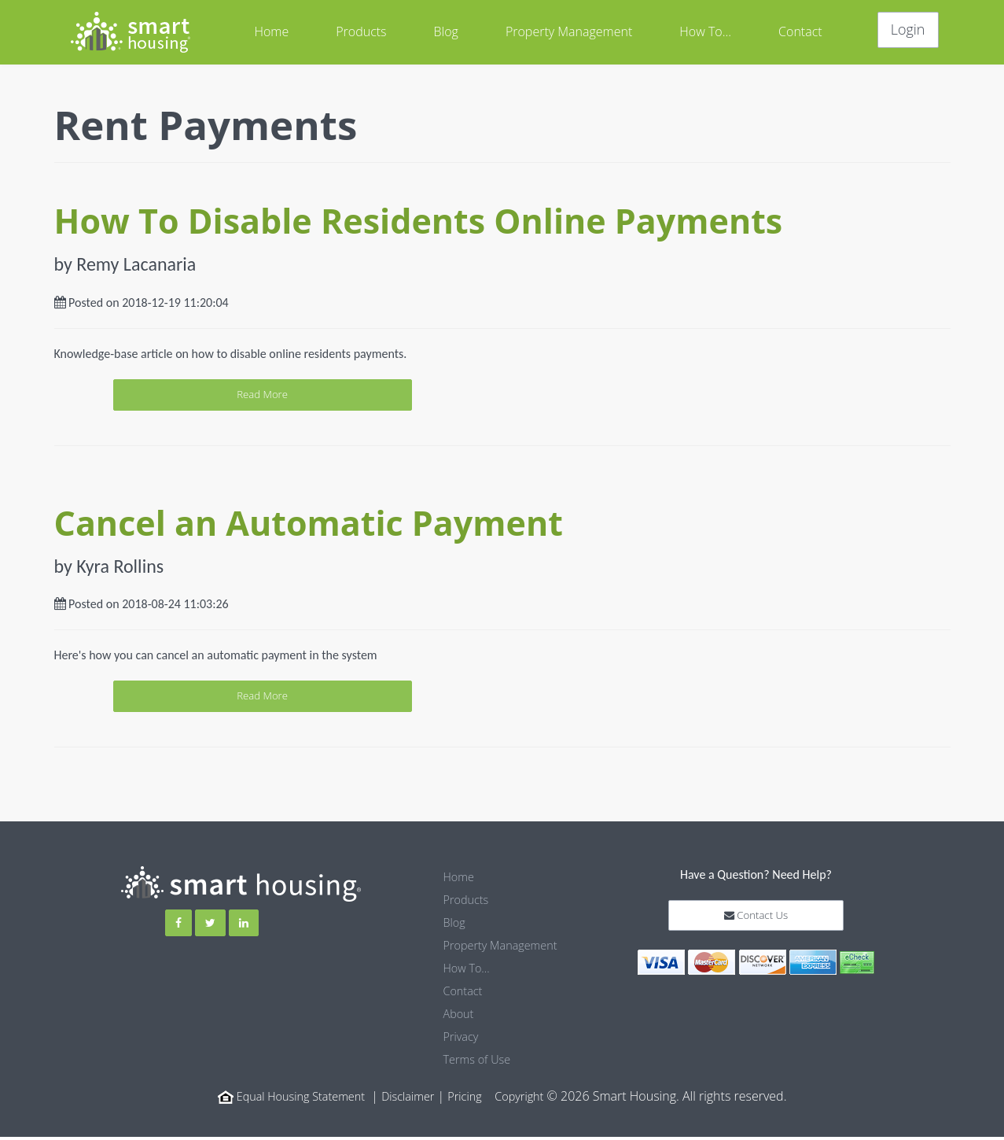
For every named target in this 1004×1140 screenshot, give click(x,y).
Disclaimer (410, 1099)
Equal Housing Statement (293, 1099)
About (460, 1018)
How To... (705, 31)
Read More (502, 396)
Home (271, 31)
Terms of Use (480, 1063)
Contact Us (756, 927)
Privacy (463, 1041)
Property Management (569, 31)
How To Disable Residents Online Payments (418, 220)
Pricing (472, 1099)
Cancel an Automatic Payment (308, 527)
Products (361, 31)
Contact (800, 31)
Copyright (531, 1099)
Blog (446, 31)
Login (908, 29)
